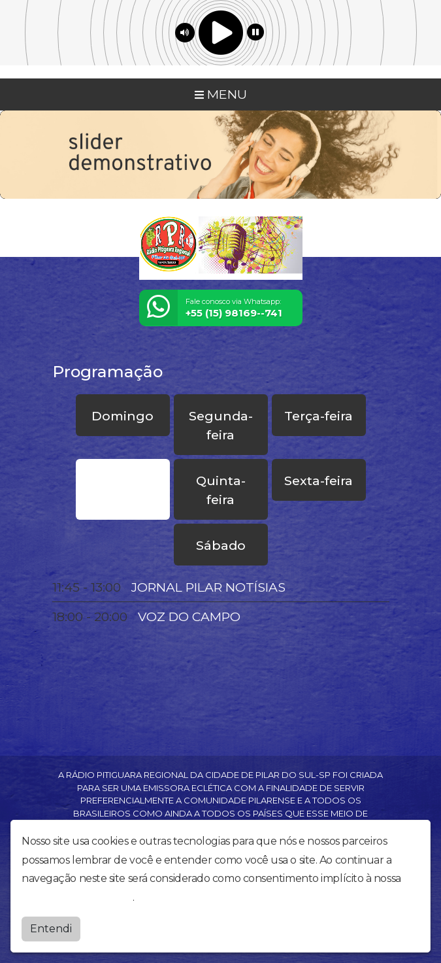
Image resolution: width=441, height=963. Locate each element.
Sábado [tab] (221, 545)
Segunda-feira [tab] (221, 425)
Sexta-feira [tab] (318, 480)
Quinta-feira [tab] (221, 490)
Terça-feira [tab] (318, 416)
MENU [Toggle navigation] (221, 94)
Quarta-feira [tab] (122, 490)
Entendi (51, 928)
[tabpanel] (220, 602)
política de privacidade (77, 897)
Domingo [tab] (122, 416)
